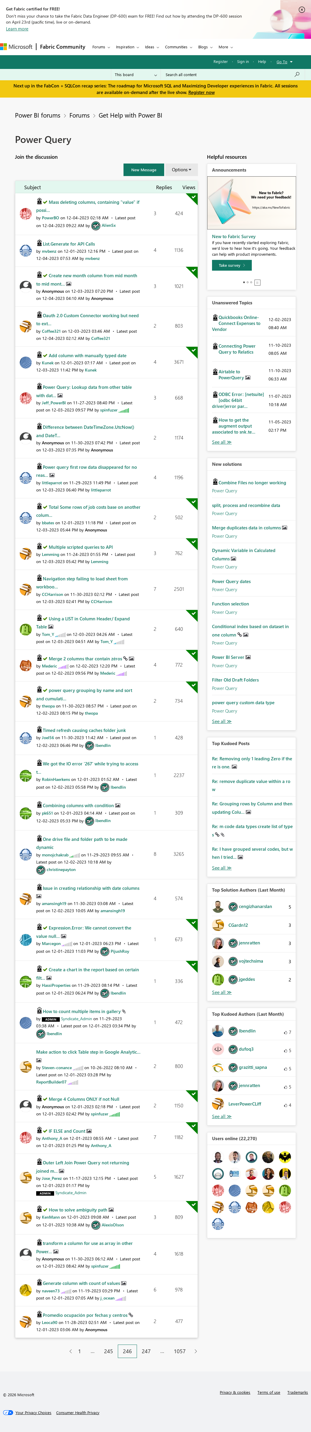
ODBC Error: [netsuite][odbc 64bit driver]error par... (238, 400)
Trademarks (297, 1392)
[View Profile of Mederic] (49, 666)
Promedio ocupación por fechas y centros (86, 1315)
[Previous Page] (68, 1351)
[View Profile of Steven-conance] (57, 1067)
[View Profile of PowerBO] (50, 218)
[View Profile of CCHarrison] (52, 594)
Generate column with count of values (82, 1283)
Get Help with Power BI (130, 115)
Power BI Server (229, 657)
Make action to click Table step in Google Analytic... (88, 1052)
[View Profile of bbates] (48, 522)
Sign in (243, 61)
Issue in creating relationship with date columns (91, 888)
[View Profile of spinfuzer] (109, 410)
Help (262, 61)
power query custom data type (243, 702)
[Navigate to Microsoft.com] (16, 46)
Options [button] (179, 169)
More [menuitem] (223, 46)
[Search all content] (233, 74)
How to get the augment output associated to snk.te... (233, 426)
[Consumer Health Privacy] (77, 1412)
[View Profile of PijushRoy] (120, 951)
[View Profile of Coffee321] (51, 331)
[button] (144, 170)
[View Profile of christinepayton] (61, 869)
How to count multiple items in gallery (82, 1011)
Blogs (203, 46)
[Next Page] (194, 1351)
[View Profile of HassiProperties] (56, 985)
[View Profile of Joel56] (48, 737)
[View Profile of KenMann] (51, 1217)
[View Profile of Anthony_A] (52, 1138)
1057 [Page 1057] (180, 1351)
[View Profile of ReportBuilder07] (51, 1082)
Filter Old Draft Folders (235, 680)
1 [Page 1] (79, 1351)
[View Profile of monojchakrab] (55, 855)
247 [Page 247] (146, 1351)
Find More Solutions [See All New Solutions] (222, 721)
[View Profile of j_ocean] (107, 1298)
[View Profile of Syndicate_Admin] (76, 1018)
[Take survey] (232, 265)
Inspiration (125, 46)
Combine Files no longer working (252, 482)
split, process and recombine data (246, 505)
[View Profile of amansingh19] (54, 903)
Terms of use (268, 1392)
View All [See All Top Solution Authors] (222, 992)
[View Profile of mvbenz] (49, 251)
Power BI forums (37, 115)
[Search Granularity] (136, 74)
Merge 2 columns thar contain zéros (86, 659)
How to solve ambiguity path (79, 1210)
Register (221, 61)
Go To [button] (282, 61)
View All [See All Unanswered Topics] (222, 442)
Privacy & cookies (235, 1392)
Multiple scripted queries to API (81, 547)
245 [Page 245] (108, 1351)
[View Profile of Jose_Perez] (52, 1178)
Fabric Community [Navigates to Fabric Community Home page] (62, 46)
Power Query (224, 491)
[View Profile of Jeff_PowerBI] (54, 403)
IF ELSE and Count (67, 1131)
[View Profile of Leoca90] (49, 1322)
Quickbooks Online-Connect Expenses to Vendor (236, 323)
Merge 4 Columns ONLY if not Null (84, 1099)
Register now (201, 92)
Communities (176, 46)
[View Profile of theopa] (48, 706)
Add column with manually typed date (87, 355)
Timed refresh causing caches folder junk (84, 730)
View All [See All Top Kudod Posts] (222, 867)
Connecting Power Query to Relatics (237, 349)
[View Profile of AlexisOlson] (113, 1225)
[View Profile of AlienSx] (109, 225)
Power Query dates (231, 581)
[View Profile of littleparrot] (52, 482)
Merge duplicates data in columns (247, 528)
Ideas (149, 46)
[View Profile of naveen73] (51, 1291)
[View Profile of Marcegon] (51, 943)
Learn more (17, 29)
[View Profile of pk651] (47, 813)
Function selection (230, 604)
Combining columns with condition (79, 805)
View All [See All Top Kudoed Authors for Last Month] (222, 1116)
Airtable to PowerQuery (232, 374)
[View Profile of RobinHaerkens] (56, 779)
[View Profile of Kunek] (48, 363)
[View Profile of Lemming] (50, 554)
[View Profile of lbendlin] (103, 745)
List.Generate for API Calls (69, 244)
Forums (98, 46)
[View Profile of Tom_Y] (48, 634)
